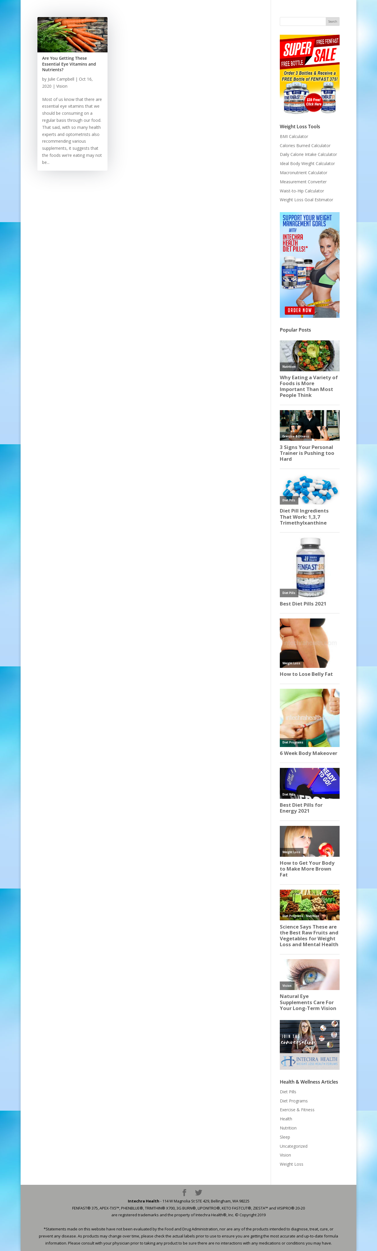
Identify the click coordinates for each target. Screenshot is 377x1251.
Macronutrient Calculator (303, 172)
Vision (61, 86)
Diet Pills (288, 1091)
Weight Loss (291, 1164)
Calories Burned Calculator (305, 145)
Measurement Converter (303, 181)
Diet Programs (294, 1101)
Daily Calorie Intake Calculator (308, 154)
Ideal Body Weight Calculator (307, 163)
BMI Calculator (294, 136)
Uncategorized (293, 1146)
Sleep (285, 1137)
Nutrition (288, 1128)
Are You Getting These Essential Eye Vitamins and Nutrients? (69, 63)
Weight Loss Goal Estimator (306, 199)
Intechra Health (143, 1201)
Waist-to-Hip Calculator (302, 191)
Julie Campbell (61, 79)
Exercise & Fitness (297, 1109)
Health (286, 1119)
